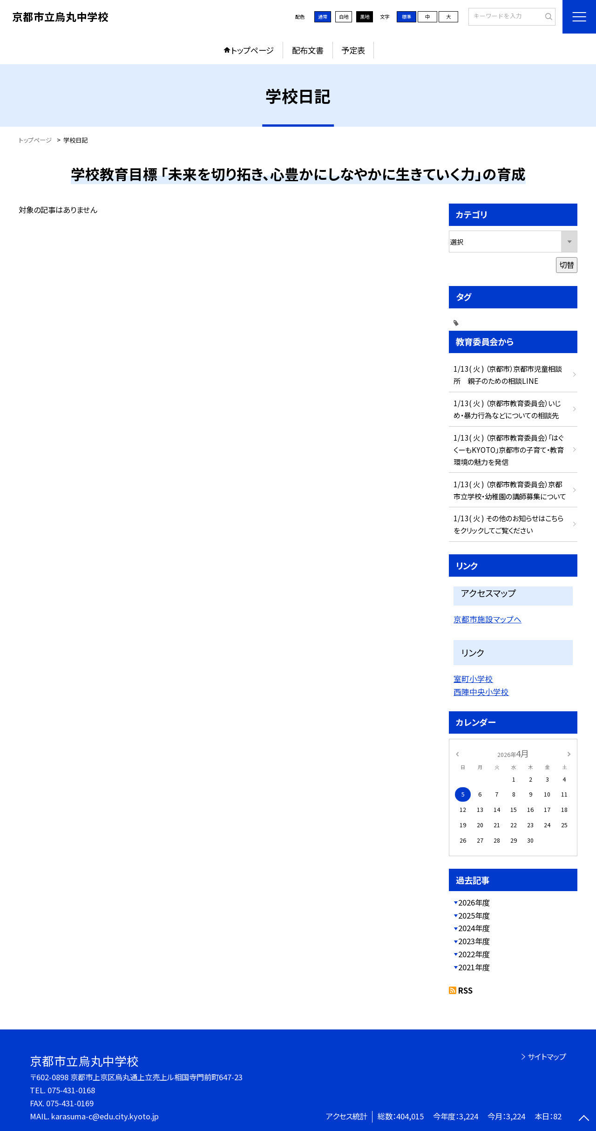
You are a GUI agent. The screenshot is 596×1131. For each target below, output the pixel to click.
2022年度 (474, 954)
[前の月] (457, 753)
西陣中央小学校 (481, 691)
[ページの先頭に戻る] (584, 1119)
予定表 (353, 50)
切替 (566, 264)
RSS (465, 990)
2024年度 (474, 927)
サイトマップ (547, 1056)
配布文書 (308, 50)
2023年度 (474, 941)
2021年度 (474, 967)
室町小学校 (473, 678)
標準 (406, 16)
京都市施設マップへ (488, 619)
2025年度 (474, 915)
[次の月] (569, 753)
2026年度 (474, 902)
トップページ (252, 50)
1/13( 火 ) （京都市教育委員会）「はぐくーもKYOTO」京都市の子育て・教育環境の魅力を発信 (509, 449)
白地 (343, 16)
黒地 (364, 16)
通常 (322, 16)
